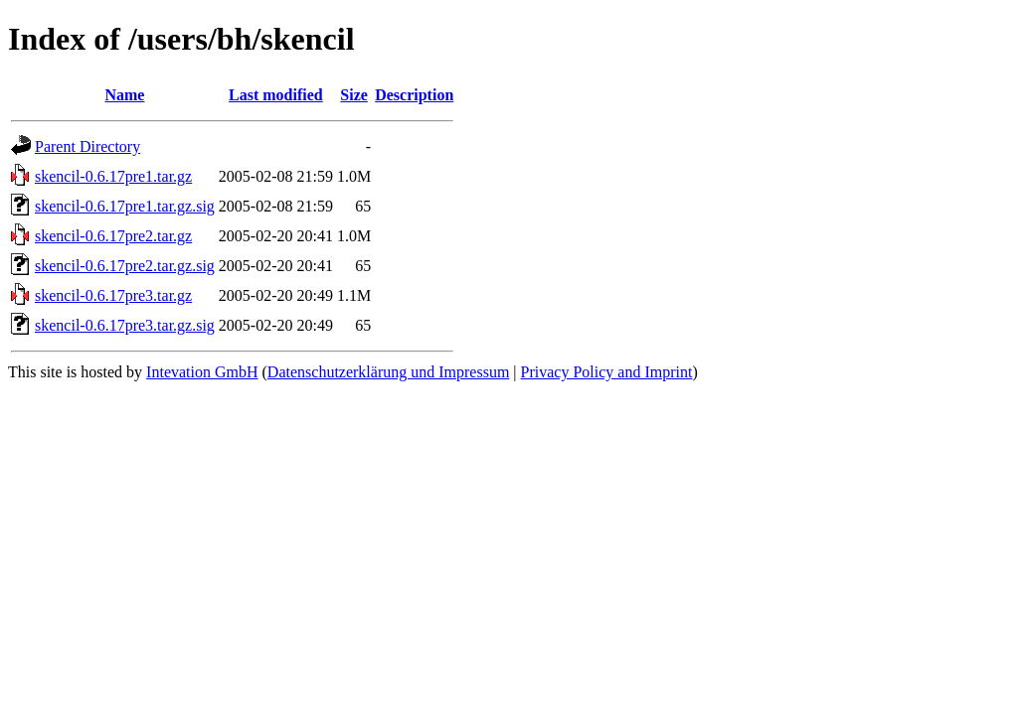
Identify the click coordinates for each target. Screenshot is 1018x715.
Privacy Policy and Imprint (607, 371)
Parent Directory (87, 146)
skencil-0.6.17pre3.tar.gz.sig (125, 325)
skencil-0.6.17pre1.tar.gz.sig (125, 206)
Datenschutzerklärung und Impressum (388, 371)
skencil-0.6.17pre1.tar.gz (113, 176)
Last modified (276, 94)
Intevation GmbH (201, 371)
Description (414, 94)
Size (354, 94)
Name (124, 94)
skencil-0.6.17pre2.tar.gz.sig (125, 265)
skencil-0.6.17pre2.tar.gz (113, 235)
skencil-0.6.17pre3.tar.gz (113, 295)
